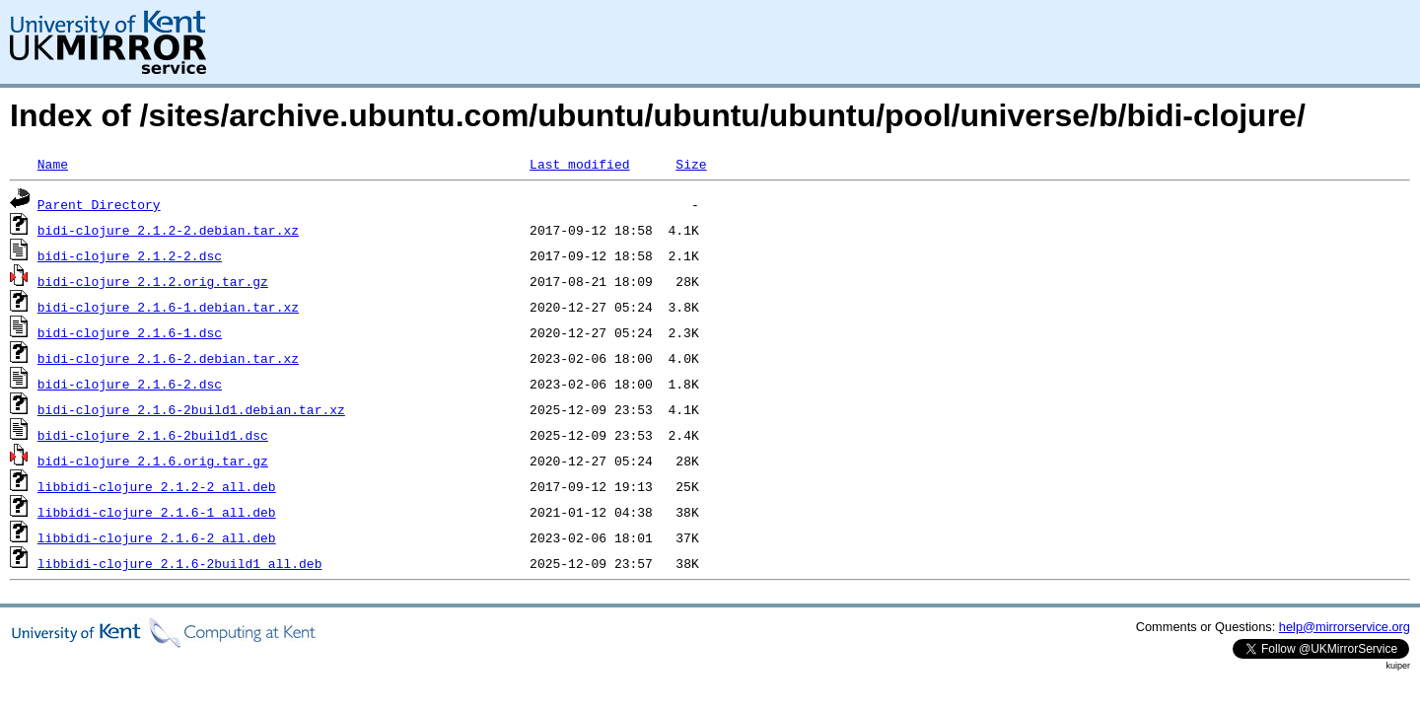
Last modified (579, 164)
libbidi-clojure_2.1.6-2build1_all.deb (179, 563)
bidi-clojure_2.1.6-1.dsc (129, 332)
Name (52, 164)
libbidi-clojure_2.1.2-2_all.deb (156, 486)
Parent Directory (99, 204)
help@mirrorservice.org (1344, 626)
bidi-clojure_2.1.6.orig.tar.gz (152, 460)
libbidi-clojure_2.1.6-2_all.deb (156, 537)
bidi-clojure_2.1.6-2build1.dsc (152, 435)
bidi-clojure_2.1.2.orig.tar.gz (152, 281)
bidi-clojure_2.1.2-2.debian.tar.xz (168, 230)
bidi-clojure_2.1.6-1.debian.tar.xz (168, 307)
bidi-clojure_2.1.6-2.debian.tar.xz (168, 358)
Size (690, 164)
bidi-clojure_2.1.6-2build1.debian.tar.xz (191, 409)
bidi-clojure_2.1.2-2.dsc (129, 255)
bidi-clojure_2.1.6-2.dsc (129, 383)
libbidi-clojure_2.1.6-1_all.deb (156, 512)
